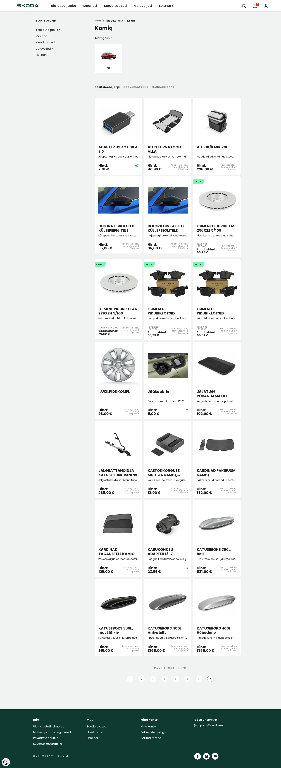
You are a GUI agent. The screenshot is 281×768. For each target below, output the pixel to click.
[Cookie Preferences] (6, 762)
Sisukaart (93, 738)
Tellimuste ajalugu (153, 732)
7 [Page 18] (198, 678)
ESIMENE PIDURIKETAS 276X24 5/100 (117, 311)
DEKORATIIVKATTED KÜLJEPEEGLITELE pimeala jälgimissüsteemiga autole (166, 228)
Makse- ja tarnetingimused (52, 732)
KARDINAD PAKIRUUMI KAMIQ (217, 472)
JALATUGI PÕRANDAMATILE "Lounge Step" (212, 393)
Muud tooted (45, 42)
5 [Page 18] (176, 678)
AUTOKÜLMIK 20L (212, 147)
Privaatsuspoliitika (45, 738)
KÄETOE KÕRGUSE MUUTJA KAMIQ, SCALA (164, 472)
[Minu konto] (266, 5)
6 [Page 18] (187, 678)
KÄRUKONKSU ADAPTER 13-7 (160, 551)
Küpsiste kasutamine (47, 744)
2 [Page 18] (141, 678)
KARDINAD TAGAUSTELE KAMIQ (116, 551)
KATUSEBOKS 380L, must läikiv (115, 630)
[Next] (210, 679)
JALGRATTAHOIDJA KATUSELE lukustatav (117, 472)
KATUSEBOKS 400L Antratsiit (165, 630)
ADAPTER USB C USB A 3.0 (118, 149)
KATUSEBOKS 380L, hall (214, 551)
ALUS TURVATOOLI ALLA (164, 149)
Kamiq (131, 20)
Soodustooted (96, 726)
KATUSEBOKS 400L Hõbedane (214, 630)
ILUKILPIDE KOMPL (114, 391)
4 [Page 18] (164, 678)
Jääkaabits (158, 391)
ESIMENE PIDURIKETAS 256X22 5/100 (216, 228)
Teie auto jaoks (47, 30)
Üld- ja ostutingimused (48, 726)
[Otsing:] (244, 6)
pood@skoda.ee (211, 725)
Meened (41, 36)
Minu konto (148, 726)
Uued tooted (95, 732)
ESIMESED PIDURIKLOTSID (161, 311)
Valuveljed (43, 49)
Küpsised (63, 756)
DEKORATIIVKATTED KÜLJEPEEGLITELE (116, 228)
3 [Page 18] (153, 678)
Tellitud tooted (150, 738)
